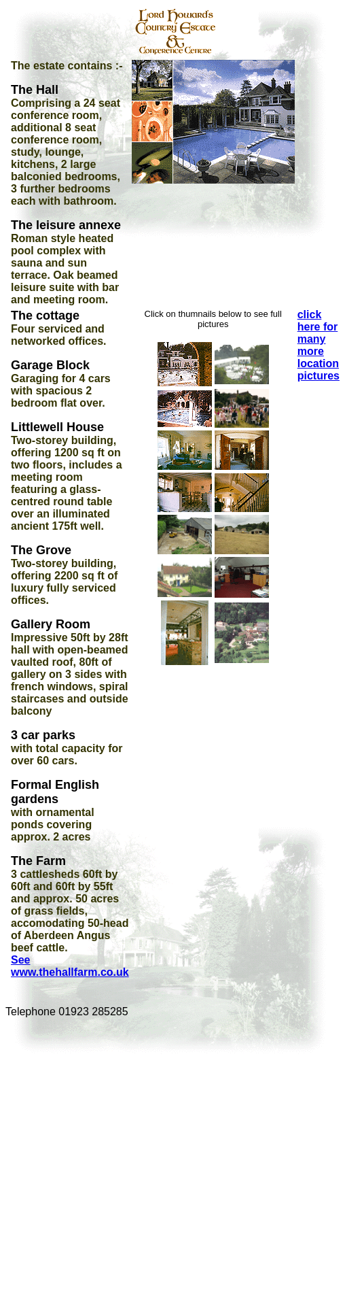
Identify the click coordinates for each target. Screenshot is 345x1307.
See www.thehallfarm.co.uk (70, 966)
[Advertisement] (133, 1162)
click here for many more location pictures (318, 345)
